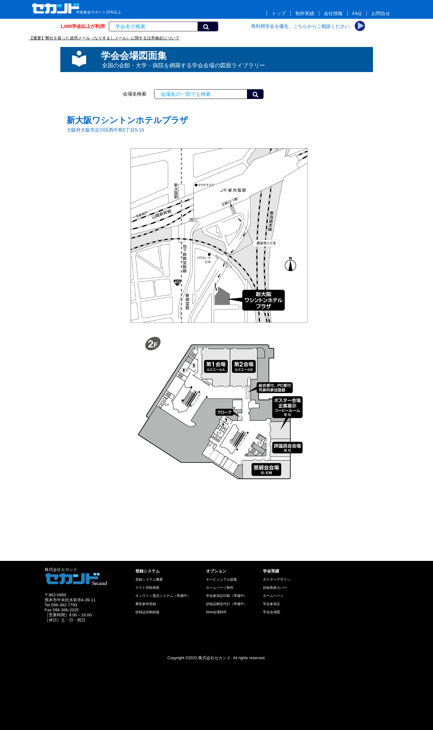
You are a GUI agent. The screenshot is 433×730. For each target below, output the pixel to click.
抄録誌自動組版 (147, 612)
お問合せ (380, 13)
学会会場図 (271, 612)
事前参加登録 (145, 604)
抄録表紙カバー (275, 587)
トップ (279, 13)
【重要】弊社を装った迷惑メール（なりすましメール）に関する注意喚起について (104, 38)
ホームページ (273, 596)
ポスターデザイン (276, 579)
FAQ (357, 13)
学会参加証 (271, 604)
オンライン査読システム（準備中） (162, 596)
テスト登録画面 (147, 587)
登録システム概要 (149, 579)
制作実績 (304, 13)
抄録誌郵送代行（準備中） (226, 604)
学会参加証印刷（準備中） (226, 596)
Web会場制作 (216, 612)
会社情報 (333, 13)
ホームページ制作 (220, 587)
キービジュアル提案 (221, 579)
